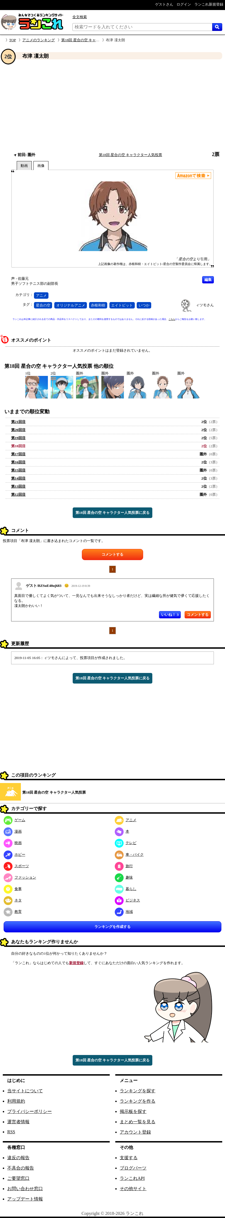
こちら (171, 319)
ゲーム (14, 820)
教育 (13, 912)
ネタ (13, 900)
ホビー (14, 854)
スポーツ (16, 866)
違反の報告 (18, 1157)
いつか (144, 305)
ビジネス (127, 900)
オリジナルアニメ (70, 305)
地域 (124, 912)
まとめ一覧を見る (137, 1121)
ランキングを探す (137, 1090)
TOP (12, 40)
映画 (13, 843)
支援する (129, 1157)
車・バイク (129, 854)
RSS (11, 1131)
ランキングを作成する (112, 927)
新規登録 (76, 963)
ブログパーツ (133, 1168)
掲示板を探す (133, 1111)
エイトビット (122, 305)
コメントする (112, 554)
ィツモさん (205, 305)
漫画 (13, 831)
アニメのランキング (38, 40)
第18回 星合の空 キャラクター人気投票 (93, 40)
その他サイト (133, 1188)
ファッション (20, 877)
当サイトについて (25, 1090)
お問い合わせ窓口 (25, 1188)
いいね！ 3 (169, 614)
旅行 (124, 866)
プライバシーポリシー (29, 1111)
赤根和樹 (98, 305)
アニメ (41, 295)
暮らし (125, 889)
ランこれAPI (132, 1178)
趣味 (124, 877)
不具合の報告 (20, 1168)
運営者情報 (18, 1121)
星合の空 (43, 305)
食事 (13, 889)
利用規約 (16, 1101)
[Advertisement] (112, 106)
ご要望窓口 (18, 1178)
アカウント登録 (135, 1132)
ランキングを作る (137, 1101)
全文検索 (79, 17)
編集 (208, 280)
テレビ (125, 843)
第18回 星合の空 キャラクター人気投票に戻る (112, 512)
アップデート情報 (25, 1199)
